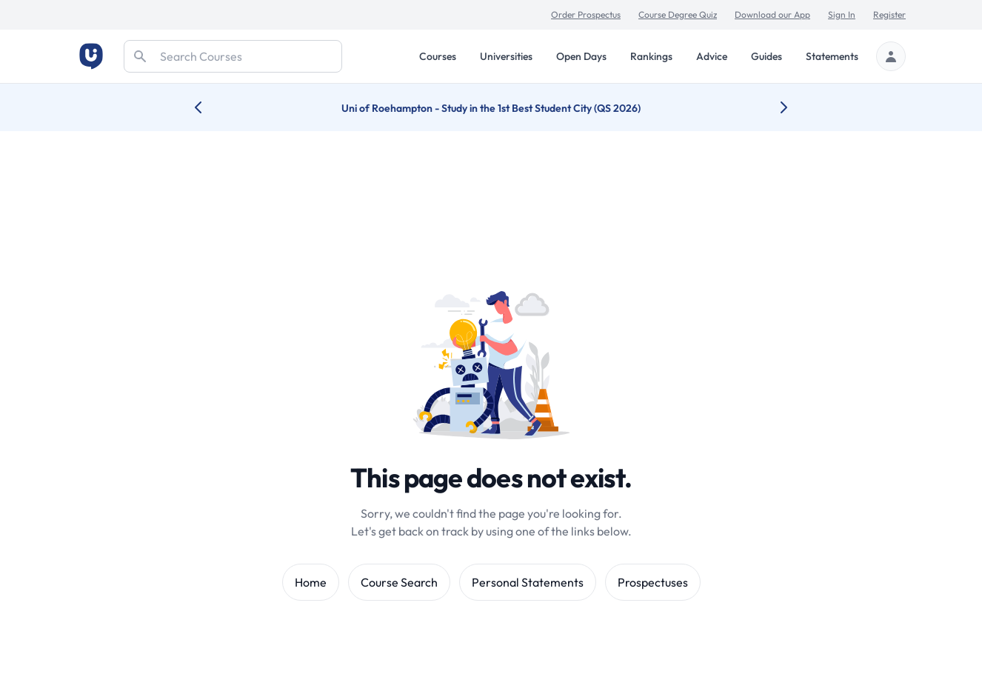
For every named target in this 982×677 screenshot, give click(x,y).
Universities (506, 56)
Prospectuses (653, 582)
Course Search (399, 582)
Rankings (651, 56)
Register (889, 14)
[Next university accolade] (772, 107)
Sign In (841, 14)
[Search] (233, 56)
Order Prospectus (586, 14)
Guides (766, 56)
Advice (711, 56)
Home (311, 582)
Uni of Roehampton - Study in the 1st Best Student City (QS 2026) (491, 108)
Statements (832, 56)
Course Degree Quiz (677, 14)
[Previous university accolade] (210, 107)
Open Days (581, 56)
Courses (437, 56)
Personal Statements (528, 582)
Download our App (772, 14)
